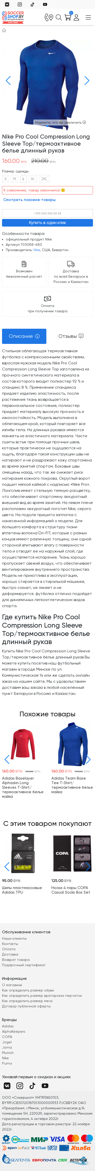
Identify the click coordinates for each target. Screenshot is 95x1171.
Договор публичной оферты (26, 1006)
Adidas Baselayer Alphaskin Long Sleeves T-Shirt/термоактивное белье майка (23, 787)
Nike (36, 250)
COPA (7, 1037)
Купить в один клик (47, 222)
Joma (7, 1047)
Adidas (8, 1026)
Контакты (10, 944)
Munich (8, 1053)
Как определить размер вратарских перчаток (42, 995)
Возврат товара (16, 960)
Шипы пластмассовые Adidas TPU (22, 890)
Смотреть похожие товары (29, 199)
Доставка (10, 954)
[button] (7, 80)
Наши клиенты (14, 938)
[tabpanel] (47, 522)
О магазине (12, 985)
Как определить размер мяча (27, 1001)
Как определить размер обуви (28, 990)
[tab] (24, 336)
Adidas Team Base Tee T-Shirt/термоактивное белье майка (72, 785)
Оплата (8, 949)
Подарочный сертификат (24, 965)
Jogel (7, 1042)
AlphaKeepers (13, 1031)
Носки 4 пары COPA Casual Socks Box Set (70, 890)
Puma (7, 1063)
